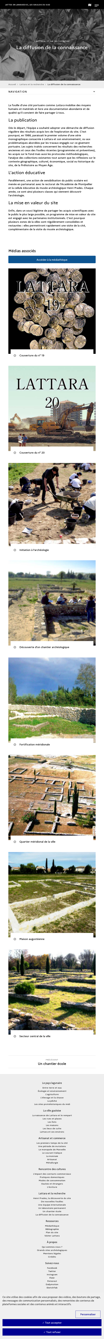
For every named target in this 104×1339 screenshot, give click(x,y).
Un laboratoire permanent (52, 1207)
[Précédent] (52, 1062)
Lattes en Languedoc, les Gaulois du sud (27, 5)
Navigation (17, 91)
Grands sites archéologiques (52, 1250)
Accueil (12, 84)
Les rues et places (52, 1118)
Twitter (52, 1271)
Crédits (52, 1256)
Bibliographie (52, 1228)
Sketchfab (52, 1287)
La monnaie (52, 1155)
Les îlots (52, 1121)
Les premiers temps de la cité (52, 1142)
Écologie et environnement (52, 1090)
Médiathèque (52, 1225)
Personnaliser (88, 1314)
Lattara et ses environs (52, 1131)
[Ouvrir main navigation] (97, 4)
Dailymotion (52, 1284)
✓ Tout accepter (52, 1322)
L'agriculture (52, 1094)
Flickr (52, 1277)
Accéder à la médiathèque (52, 259)
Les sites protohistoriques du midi (52, 1104)
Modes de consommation (52, 1180)
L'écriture (52, 1186)
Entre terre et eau (52, 1087)
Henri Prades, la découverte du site (52, 1198)
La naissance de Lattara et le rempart (52, 1115)
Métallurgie (52, 1162)
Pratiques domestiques (52, 1177)
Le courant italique (52, 1152)
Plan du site (52, 1232)
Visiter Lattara (52, 1235)
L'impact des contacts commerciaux (52, 1173)
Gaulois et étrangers (52, 1183)
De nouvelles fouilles (52, 1201)
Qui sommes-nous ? (52, 1246)
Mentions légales (52, 1253)
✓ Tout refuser (52, 1332)
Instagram (52, 1274)
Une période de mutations (52, 1146)
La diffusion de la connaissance (52, 1214)
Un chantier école (52, 1211)
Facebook (52, 1267)
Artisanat (52, 1159)
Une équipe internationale (52, 1204)
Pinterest (52, 1280)
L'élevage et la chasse (52, 1097)
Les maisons (52, 1125)
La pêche (52, 1100)
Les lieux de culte (52, 1128)
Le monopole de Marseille (52, 1149)
